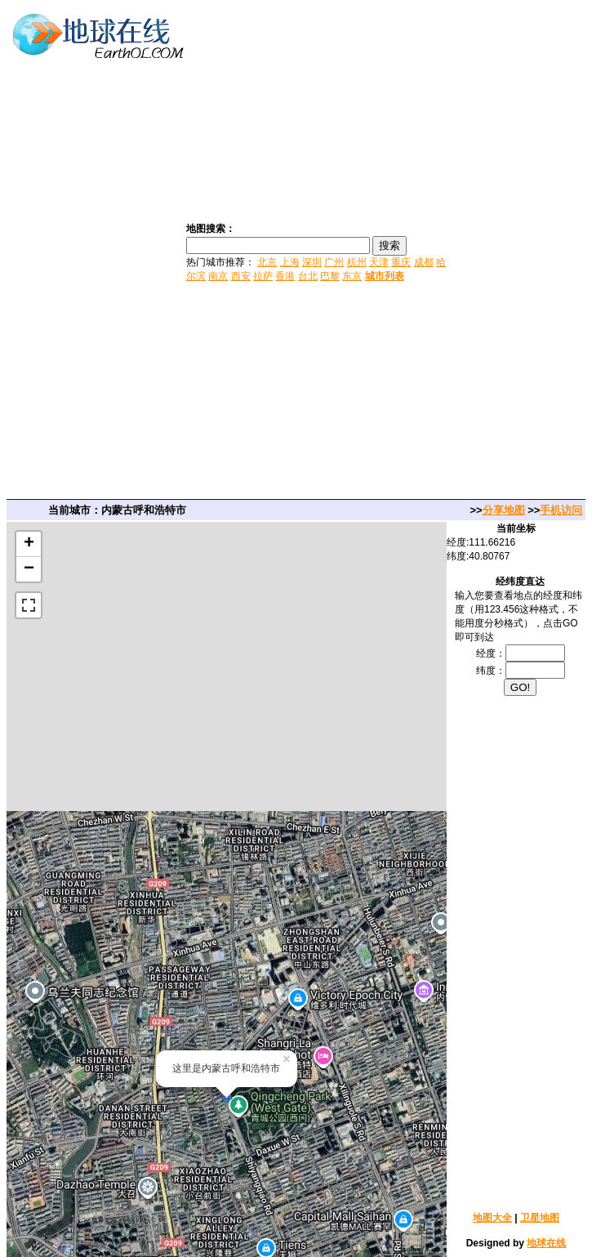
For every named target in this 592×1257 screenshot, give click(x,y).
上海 (290, 262)
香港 (285, 276)
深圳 (312, 262)
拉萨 (263, 276)
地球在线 (546, 1243)
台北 (308, 276)
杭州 (357, 262)
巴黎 (330, 276)
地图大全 (492, 1218)
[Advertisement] (521, 252)
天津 (379, 262)
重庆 (401, 262)
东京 (352, 276)
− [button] (29, 569)
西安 (241, 276)
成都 (424, 262)
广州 (334, 262)
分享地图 (504, 510)
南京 (218, 276)
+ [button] (29, 544)
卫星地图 (539, 1218)
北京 (267, 262)
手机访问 (561, 510)
